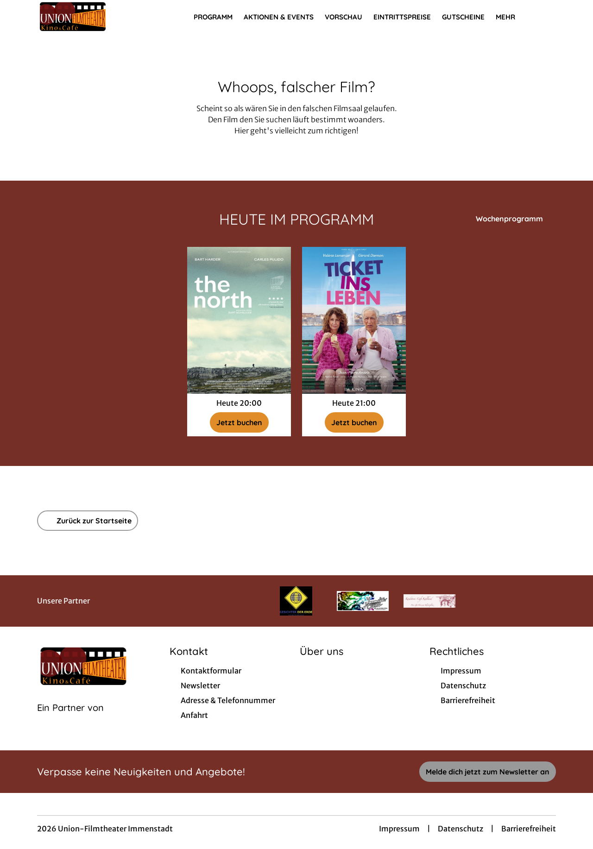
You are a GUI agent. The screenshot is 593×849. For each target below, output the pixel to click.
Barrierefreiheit (528, 828)
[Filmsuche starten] (546, 16)
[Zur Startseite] (102, 16)
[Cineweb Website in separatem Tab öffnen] (70, 719)
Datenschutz (460, 828)
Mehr (511, 17)
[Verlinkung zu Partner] (296, 601)
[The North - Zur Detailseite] (239, 320)
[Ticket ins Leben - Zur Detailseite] (354, 320)
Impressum (399, 828)
